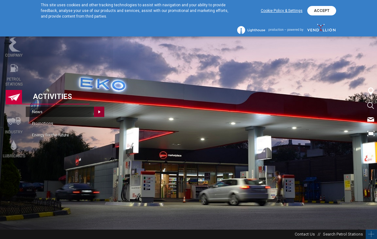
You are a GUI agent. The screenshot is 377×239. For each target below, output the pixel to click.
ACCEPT (322, 10)
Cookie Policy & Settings (282, 10)
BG (371, 147)
